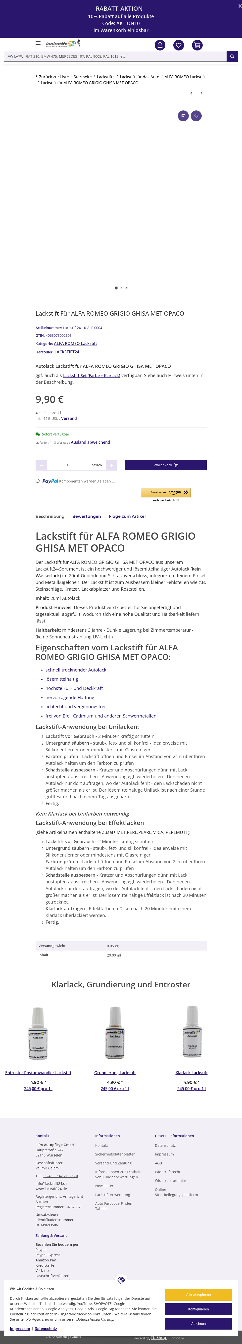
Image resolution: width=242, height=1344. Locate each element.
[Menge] (68, 465)
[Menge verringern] (41, 465)
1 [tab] (116, 288)
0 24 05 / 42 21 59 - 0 (61, 1175)
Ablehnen (196, 1324)
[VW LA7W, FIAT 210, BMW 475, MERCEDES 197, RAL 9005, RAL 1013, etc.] (232, 56)
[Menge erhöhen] (111, 465)
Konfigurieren (196, 1309)
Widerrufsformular (170, 1180)
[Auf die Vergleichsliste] (183, 115)
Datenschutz (48, 1328)
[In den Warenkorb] (197, 45)
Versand (69, 418)
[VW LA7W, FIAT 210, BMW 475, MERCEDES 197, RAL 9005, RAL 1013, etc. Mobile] (115, 56)
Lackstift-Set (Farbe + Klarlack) (91, 375)
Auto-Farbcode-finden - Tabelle (115, 1206)
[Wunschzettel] (178, 45)
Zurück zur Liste (54, 77)
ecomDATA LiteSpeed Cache (211, 1337)
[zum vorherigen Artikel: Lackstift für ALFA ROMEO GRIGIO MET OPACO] (191, 93)
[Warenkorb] (166, 465)
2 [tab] (121, 288)
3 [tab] (126, 288)
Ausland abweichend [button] (90, 442)
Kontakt (101, 1145)
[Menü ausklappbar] (38, 41)
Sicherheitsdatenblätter (115, 1154)
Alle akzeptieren (196, 1294)
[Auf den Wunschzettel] (196, 115)
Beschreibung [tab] (50, 516)
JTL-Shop (158, 1337)
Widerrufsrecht (167, 1171)
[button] (160, 45)
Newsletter (104, 1185)
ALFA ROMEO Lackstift (75, 343)
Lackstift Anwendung (112, 1194)
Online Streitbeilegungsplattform (176, 1192)
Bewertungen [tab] (86, 516)
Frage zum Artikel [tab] (127, 516)
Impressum (22, 1328)
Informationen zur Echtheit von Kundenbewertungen (118, 1174)
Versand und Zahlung (113, 1163)
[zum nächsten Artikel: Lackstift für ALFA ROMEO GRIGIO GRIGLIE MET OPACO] (201, 93)
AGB (158, 1163)
